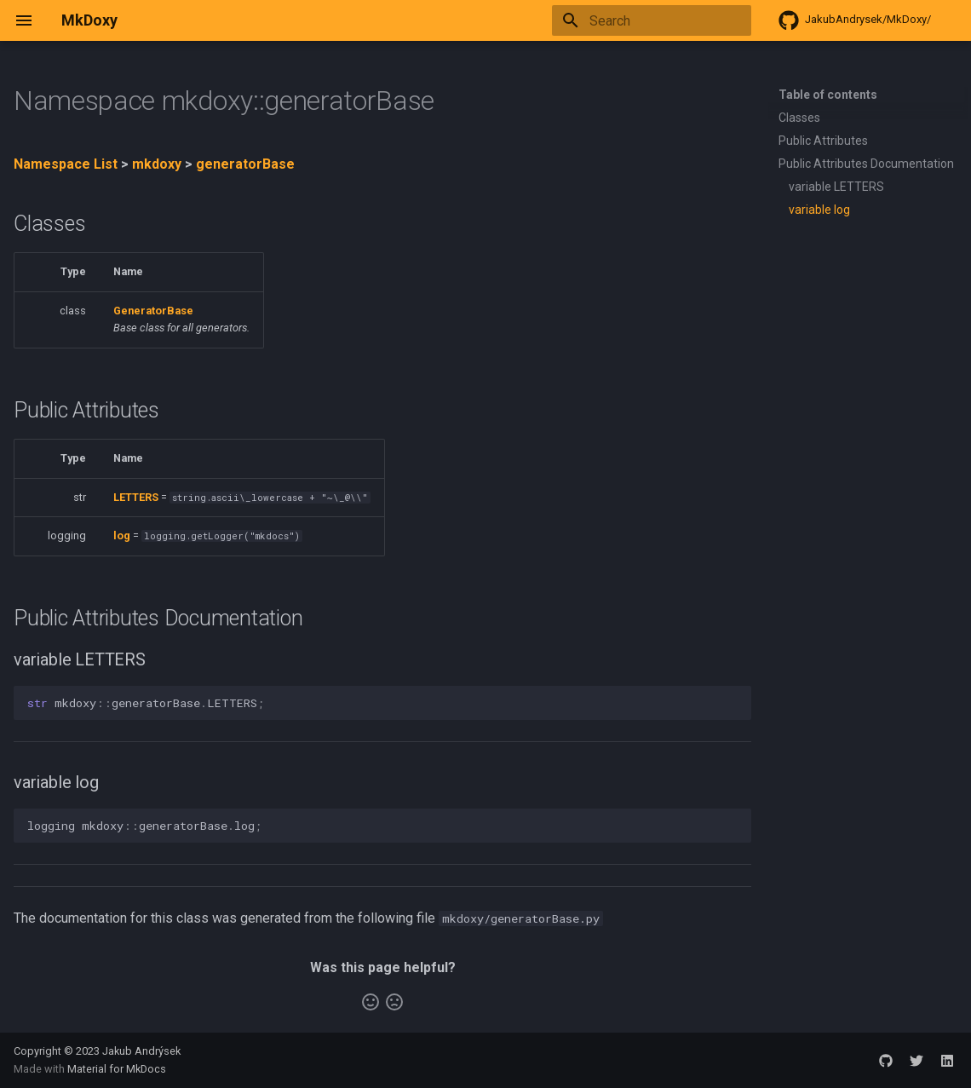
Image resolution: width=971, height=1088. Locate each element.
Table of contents (828, 94)
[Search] (651, 20)
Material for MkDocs (116, 1068)
